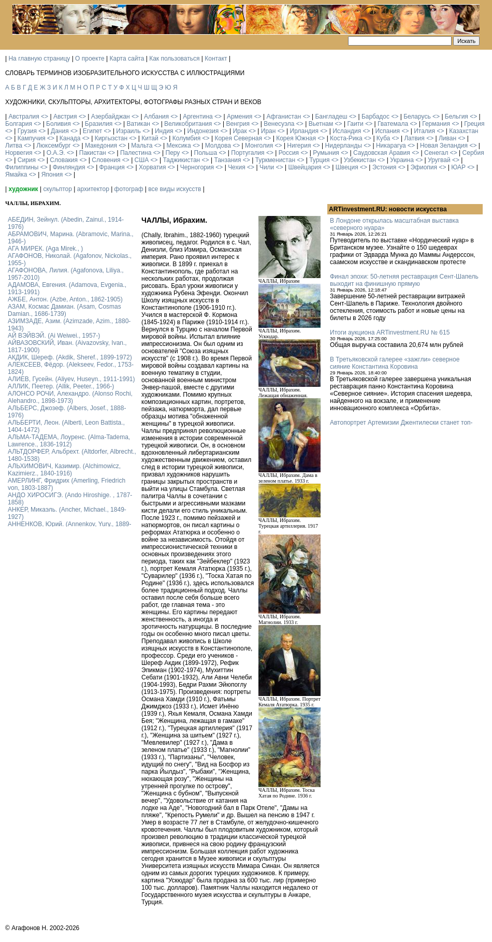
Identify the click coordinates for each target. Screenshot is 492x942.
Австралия (23, 116)
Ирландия (304, 131)
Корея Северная (238, 138)
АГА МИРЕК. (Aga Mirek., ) (45, 248)
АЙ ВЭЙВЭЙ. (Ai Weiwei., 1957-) (54, 335)
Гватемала (393, 123)
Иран (268, 131)
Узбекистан (360, 160)
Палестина (135, 152)
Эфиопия (423, 167)
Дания (60, 131)
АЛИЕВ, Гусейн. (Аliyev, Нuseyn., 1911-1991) (71, 379)
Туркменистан (275, 160)
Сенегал (436, 152)
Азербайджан (110, 116)
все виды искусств (174, 189)
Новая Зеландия (444, 145)
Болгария (18, 123)
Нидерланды (343, 145)
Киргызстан (111, 138)
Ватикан (138, 123)
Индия (164, 131)
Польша (206, 152)
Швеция (347, 167)
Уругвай (439, 160)
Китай (149, 138)
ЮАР (458, 167)
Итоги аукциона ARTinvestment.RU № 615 (390, 332)
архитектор (93, 189)
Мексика (178, 145)
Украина (402, 160)
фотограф (128, 189)
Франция (112, 167)
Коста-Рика (346, 138)
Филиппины (21, 167)
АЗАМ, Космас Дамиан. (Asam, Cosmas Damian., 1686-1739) (64, 310)
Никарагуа (391, 145)
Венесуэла (279, 123)
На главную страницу (39, 58)
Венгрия (238, 123)
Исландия (346, 131)
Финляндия (69, 167)
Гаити (355, 123)
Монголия (259, 145)
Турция (319, 160)
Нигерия (299, 145)
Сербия (473, 152)
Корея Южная (296, 138)
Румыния (326, 152)
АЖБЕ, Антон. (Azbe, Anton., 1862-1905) (65, 299)
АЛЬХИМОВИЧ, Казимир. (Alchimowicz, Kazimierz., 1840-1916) (64, 469)
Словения (106, 160)
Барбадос (375, 116)
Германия (436, 123)
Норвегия (19, 152)
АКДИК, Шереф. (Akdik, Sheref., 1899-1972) (70, 357)
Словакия (64, 160)
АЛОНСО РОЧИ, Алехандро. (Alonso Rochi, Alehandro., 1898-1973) (70, 397)
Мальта (141, 145)
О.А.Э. (56, 152)
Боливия (58, 123)
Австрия (65, 116)
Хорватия (152, 167)
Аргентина (198, 116)
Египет (92, 131)
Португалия (247, 152)
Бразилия (99, 123)
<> (44, 116)
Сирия (27, 160)
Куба (383, 138)
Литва (13, 145)
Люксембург (53, 145)
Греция (474, 123)
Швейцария (304, 167)
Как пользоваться (174, 58)
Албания (156, 116)
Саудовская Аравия (381, 152)
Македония (101, 145)
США (142, 160)
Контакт (216, 58)
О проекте (90, 58)
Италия (424, 131)
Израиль (128, 131)
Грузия (27, 131)
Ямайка (16, 174)
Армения (239, 116)
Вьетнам (321, 123)
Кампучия (32, 138)
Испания (387, 131)
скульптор (57, 189)
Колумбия (186, 138)
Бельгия (456, 116)
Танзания (227, 160)
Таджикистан (181, 160)
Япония (52, 174)
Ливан (447, 138)
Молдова (218, 145)
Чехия (236, 167)
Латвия (414, 138)
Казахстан (463, 131)
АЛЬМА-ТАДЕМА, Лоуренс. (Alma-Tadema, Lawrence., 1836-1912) (69, 440)
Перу (173, 152)
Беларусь (416, 116)
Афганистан (283, 116)
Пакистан (92, 152)
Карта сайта (127, 58)
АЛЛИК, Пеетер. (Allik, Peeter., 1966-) (61, 386)
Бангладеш (331, 116)
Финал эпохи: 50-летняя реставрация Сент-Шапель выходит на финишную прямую (404, 280)
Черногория (197, 167)
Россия (289, 152)
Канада (70, 138)
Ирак (240, 131)
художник (23, 189)
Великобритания (188, 123)
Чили (266, 167)
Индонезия (203, 131)
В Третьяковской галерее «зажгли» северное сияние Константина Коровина (394, 363)
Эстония (384, 167)
